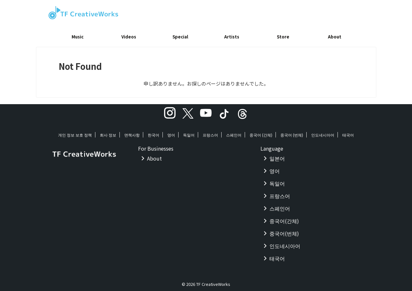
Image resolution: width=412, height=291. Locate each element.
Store (283, 37)
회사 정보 (108, 132)
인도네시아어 (322, 132)
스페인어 (233, 132)
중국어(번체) (284, 231)
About (334, 37)
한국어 (153, 132)
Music (77, 37)
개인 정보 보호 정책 (75, 132)
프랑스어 (210, 132)
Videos (128, 37)
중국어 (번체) (291, 132)
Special (180, 37)
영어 (171, 132)
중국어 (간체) (261, 132)
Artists (231, 37)
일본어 (277, 156)
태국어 (348, 132)
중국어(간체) (284, 218)
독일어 (189, 132)
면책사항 (132, 132)
